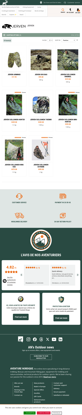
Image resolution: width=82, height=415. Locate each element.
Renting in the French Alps (19, 391)
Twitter (47, 339)
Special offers (39, 390)
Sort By (57, 40)
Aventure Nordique (21, 368)
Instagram (28, 339)
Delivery (56, 388)
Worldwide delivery (19, 222)
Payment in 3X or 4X (63, 202)
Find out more (21, 317)
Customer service (19, 202)
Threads (41, 339)
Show (44, 40)
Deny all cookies (44, 413)
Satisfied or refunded (61, 395)
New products (39, 383)
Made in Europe (39, 386)
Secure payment (59, 392)
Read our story (49, 377)
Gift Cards (37, 396)
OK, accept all (29, 413)
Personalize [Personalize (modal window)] (57, 413)
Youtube (54, 339)
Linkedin (60, 339)
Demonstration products (39, 401)
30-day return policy (62, 222)
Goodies (37, 393)
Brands (16, 386)
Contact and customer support (60, 384)
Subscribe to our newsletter (41, 357)
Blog (21, 339)
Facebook (35, 339)
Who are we (18, 383)
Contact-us (18, 395)
